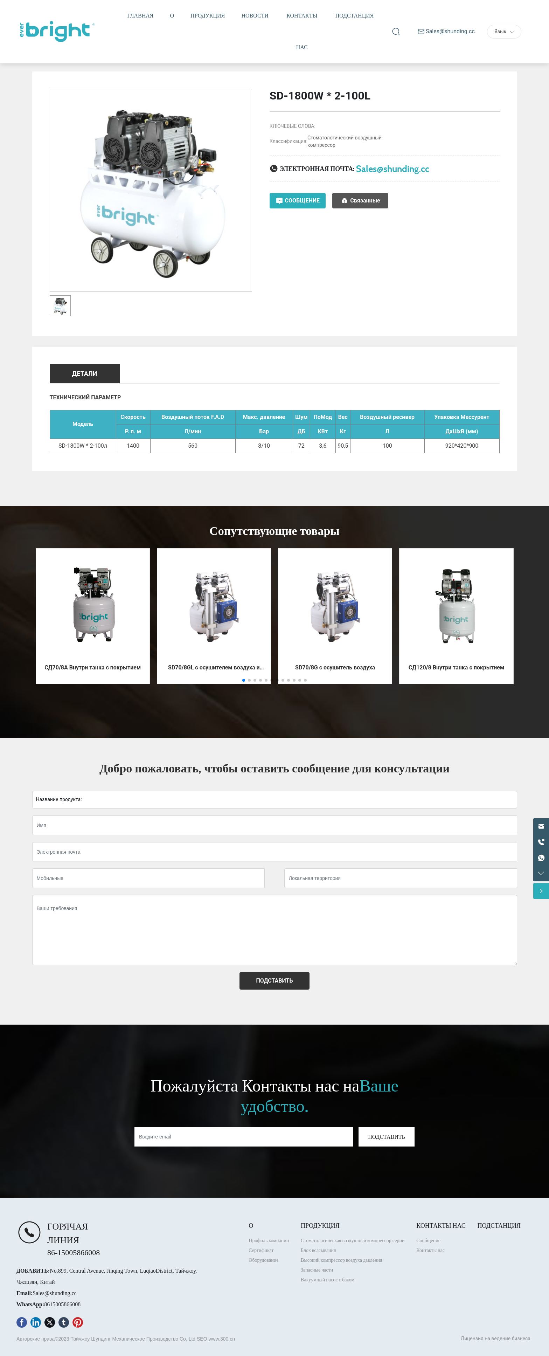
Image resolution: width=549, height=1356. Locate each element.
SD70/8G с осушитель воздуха (335, 667)
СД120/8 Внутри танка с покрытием (456, 667)
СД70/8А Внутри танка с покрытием (92, 667)
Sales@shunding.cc (392, 168)
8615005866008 (62, 1304)
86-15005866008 (73, 1252)
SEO (202, 1339)
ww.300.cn (223, 1339)
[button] (243, 680)
